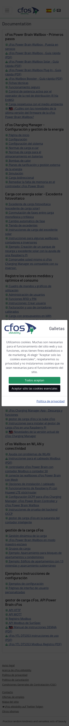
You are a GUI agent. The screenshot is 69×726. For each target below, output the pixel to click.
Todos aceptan (34, 380)
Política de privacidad (51, 401)
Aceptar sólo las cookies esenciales (34, 388)
